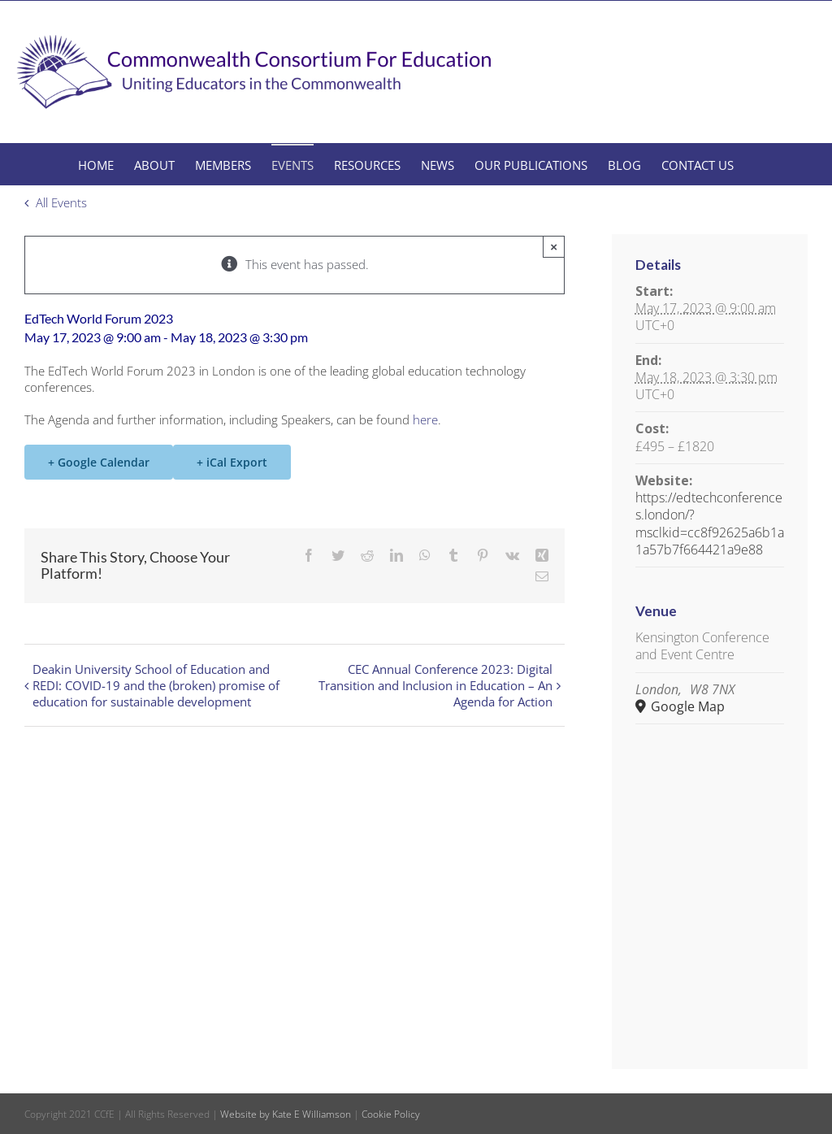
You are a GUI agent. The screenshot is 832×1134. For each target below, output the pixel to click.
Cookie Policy (391, 1114)
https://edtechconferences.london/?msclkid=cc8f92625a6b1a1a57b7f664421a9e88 (709, 523)
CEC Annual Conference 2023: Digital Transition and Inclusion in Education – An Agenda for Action (435, 685)
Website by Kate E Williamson (285, 1114)
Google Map (686, 706)
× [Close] (553, 247)
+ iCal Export (232, 462)
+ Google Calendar (99, 462)
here (425, 419)
